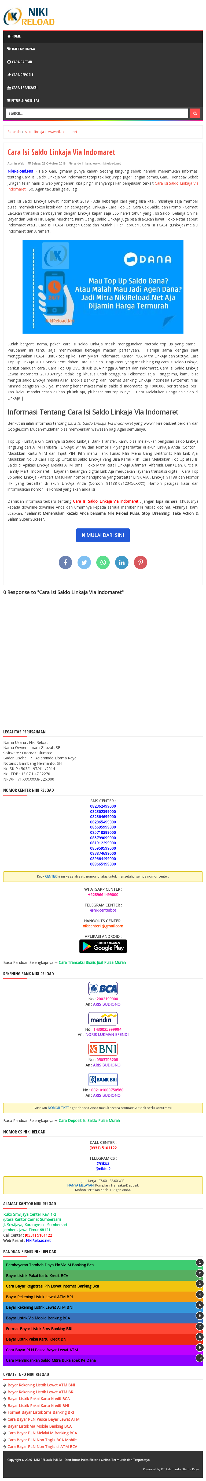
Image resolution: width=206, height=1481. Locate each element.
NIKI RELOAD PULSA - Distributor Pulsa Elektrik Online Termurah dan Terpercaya (92, 1460)
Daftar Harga (21, 48)
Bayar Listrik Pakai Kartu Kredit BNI (36, 1339)
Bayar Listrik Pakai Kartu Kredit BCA (37, 1275)
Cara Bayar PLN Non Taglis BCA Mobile (42, 1439)
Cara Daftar (19, 61)
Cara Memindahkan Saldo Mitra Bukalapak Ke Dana (51, 1360)
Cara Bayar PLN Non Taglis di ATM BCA (42, 1446)
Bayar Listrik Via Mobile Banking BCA (38, 1317)
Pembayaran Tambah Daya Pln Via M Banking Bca (50, 1264)
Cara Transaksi (22, 87)
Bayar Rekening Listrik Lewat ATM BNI (39, 1307)
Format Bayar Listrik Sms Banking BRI (39, 1328)
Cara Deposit (20, 74)
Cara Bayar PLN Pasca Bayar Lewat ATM (42, 1349)
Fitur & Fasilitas (23, 100)
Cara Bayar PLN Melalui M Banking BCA (42, 1432)
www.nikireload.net (107, 163)
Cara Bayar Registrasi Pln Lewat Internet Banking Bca (52, 1286)
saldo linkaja (82, 163)
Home (14, 36)
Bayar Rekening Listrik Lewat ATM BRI (39, 1296)
